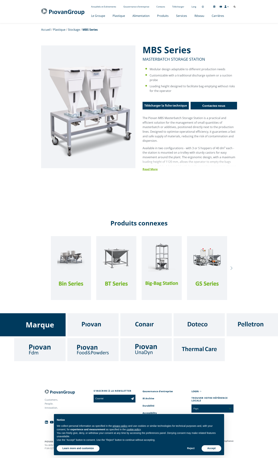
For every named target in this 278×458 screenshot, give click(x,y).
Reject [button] (190, 448)
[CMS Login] (226, 6)
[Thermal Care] (199, 349)
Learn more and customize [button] (78, 448)
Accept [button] (211, 448)
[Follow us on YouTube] (221, 6)
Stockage (74, 30)
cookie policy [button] (134, 429)
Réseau (199, 16)
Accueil (46, 30)
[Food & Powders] (93, 349)
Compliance (227, 440)
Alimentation (141, 16)
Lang (193, 6)
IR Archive (148, 398)
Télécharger (178, 6)
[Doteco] (199, 324)
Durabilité (148, 405)
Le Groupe (98, 16)
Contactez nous (213, 106)
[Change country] (203, 6)
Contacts (160, 6)
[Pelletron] (252, 324)
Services (181, 16)
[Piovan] (93, 324)
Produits (163, 16)
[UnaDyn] (146, 349)
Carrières (218, 16)
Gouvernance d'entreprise (136, 6)
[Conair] (146, 324)
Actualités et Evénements (103, 6)
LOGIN (195, 391)
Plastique (119, 16)
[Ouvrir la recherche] (234, 6)
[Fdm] (40, 349)
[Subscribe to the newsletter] (132, 398)
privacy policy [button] (120, 425)
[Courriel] (111, 398)
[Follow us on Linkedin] (214, 6)
